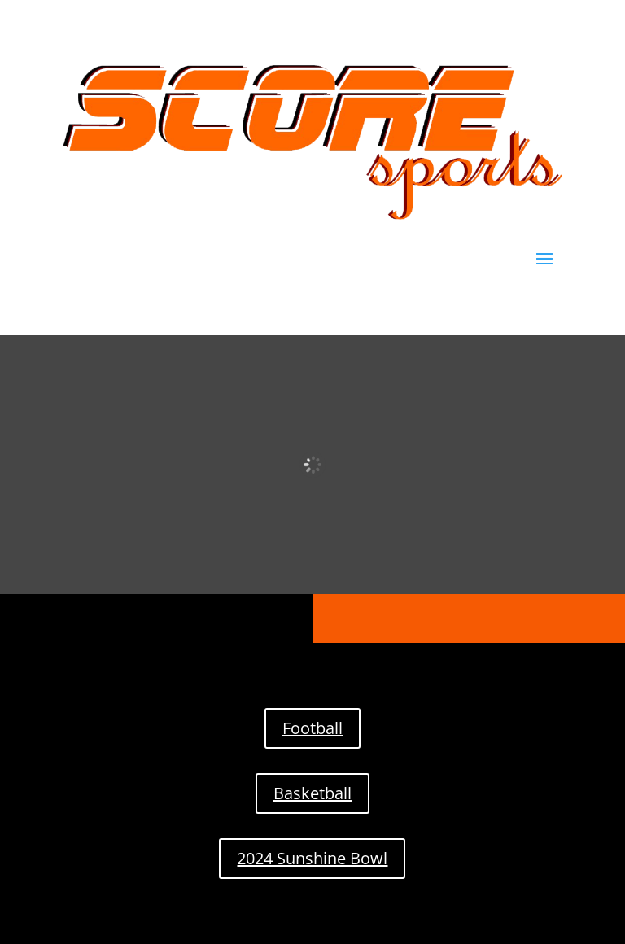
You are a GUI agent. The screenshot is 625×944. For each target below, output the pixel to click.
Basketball (312, 793)
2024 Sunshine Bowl (312, 858)
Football (312, 728)
